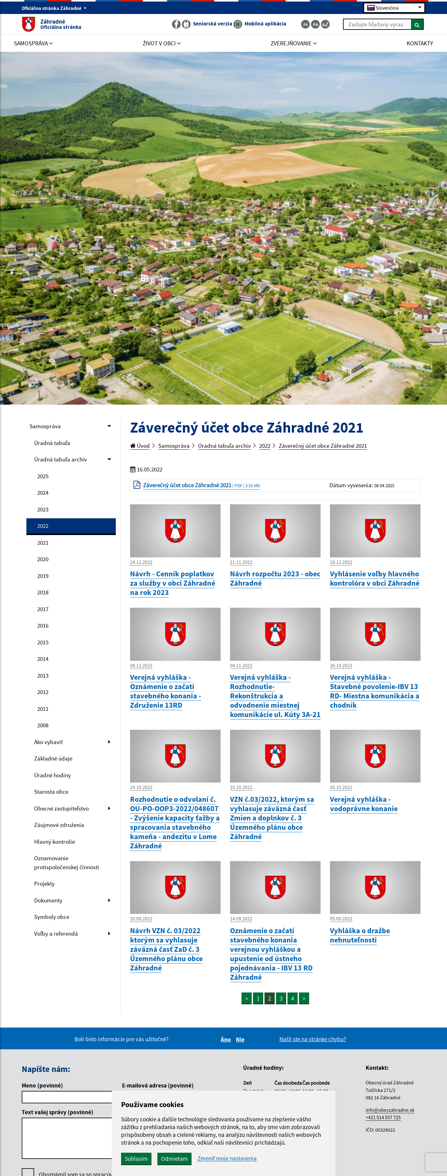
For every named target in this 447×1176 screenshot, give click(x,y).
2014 (42, 658)
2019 (42, 575)
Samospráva (45, 426)
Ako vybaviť (48, 742)
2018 (42, 592)
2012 (42, 692)
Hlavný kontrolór (54, 841)
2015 (42, 642)
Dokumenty (48, 900)
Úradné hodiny (52, 775)
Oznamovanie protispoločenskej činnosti (66, 862)
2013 (42, 675)
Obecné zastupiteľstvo (61, 808)
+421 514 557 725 (383, 1117)
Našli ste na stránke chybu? (312, 1039)
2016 (42, 625)
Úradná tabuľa (52, 443)
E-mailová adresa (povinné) (158, 1085)
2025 (42, 476)
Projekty (44, 883)
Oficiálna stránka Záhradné (54, 8)
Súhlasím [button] (136, 1158)
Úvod (140, 445)
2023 (42, 509)
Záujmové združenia (59, 825)
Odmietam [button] (174, 1158)
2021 (42, 542)
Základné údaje (53, 758)
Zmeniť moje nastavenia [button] (227, 1158)
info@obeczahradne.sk (390, 1110)
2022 (42, 525)
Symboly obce (51, 916)
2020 (42, 559)
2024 (42, 492)
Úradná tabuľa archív (60, 459)
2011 (42, 708)
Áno (227, 1039)
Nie (241, 1039)
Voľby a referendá (56, 933)
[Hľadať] (417, 24)
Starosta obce (51, 791)
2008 (42, 725)
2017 (42, 609)
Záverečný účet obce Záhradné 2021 (323, 445)
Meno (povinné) (42, 1085)
